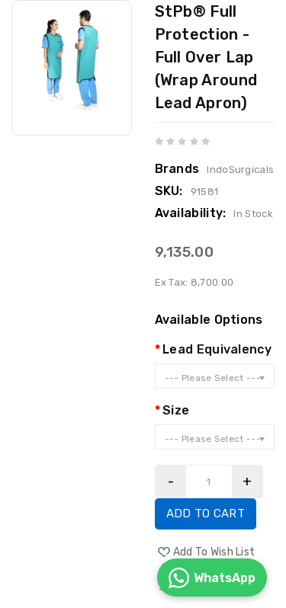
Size (175, 410)
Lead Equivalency (217, 349)
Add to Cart (205, 513)
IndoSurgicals (240, 169)
